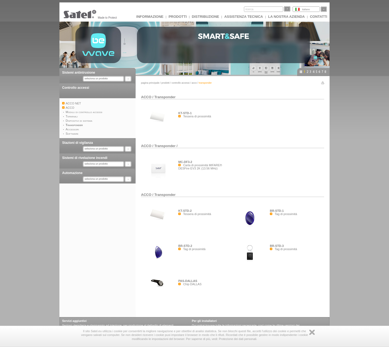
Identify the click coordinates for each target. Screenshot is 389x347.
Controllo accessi (75, 88)
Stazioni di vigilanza (77, 143)
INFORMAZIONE (149, 17)
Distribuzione (205, 17)
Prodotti (178, 17)
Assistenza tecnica (243, 17)
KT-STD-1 (185, 113)
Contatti (318, 17)
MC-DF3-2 (185, 162)
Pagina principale (150, 82)
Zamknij (312, 332)
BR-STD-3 (277, 245)
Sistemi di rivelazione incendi (84, 158)
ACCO (194, 82)
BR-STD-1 (277, 210)
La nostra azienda (286, 17)
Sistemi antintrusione (78, 72)
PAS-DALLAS (187, 281)
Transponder (165, 97)
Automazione (72, 173)
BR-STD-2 (185, 245)
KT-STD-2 (185, 210)
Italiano (306, 9)
